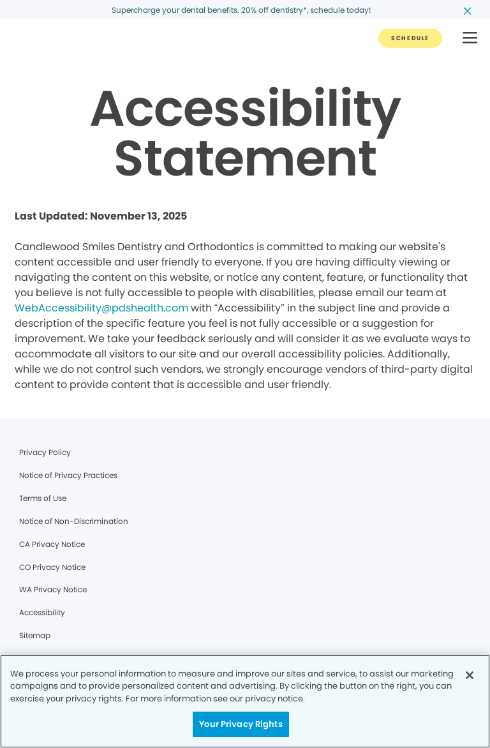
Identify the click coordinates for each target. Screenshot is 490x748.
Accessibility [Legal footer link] (42, 612)
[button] (470, 38)
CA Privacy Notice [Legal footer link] (52, 544)
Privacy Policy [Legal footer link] (45, 452)
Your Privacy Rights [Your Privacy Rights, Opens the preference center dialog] (240, 724)
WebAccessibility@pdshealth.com (101, 308)
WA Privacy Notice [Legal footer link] (53, 589)
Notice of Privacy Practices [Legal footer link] (68, 475)
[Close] (470, 675)
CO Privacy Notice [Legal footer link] (52, 567)
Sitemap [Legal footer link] (34, 635)
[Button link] (410, 38)
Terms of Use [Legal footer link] (42, 498)
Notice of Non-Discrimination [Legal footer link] (73, 521)
